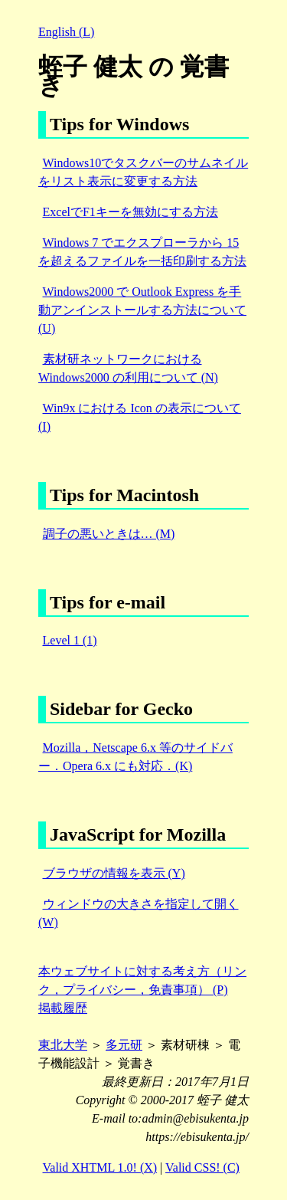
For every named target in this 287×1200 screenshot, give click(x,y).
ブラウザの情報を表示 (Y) (114, 873)
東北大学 (62, 1044)
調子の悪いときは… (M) (109, 533)
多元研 (124, 1044)
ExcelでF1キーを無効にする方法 (130, 211)
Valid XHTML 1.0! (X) (100, 1167)
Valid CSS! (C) (202, 1167)
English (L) (66, 31)
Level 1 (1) (70, 640)
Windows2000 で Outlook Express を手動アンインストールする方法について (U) (142, 310)
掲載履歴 (62, 1008)
